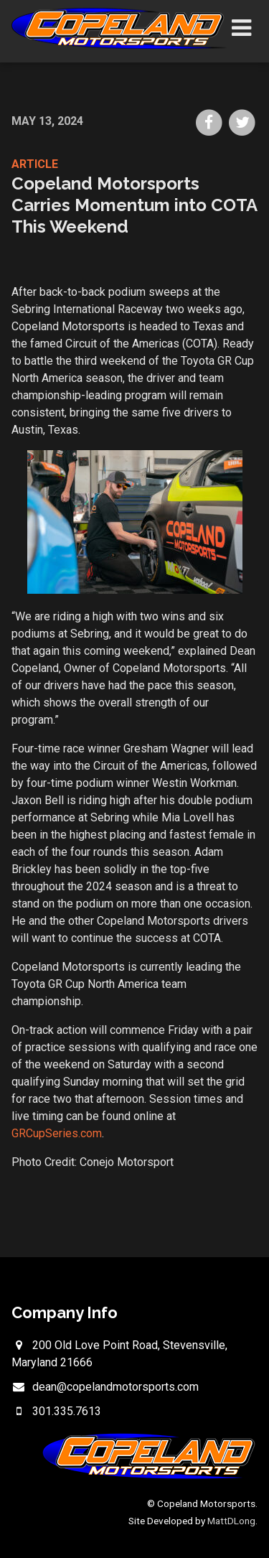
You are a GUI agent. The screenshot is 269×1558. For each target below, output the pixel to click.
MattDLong (231, 1520)
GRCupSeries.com (56, 1133)
